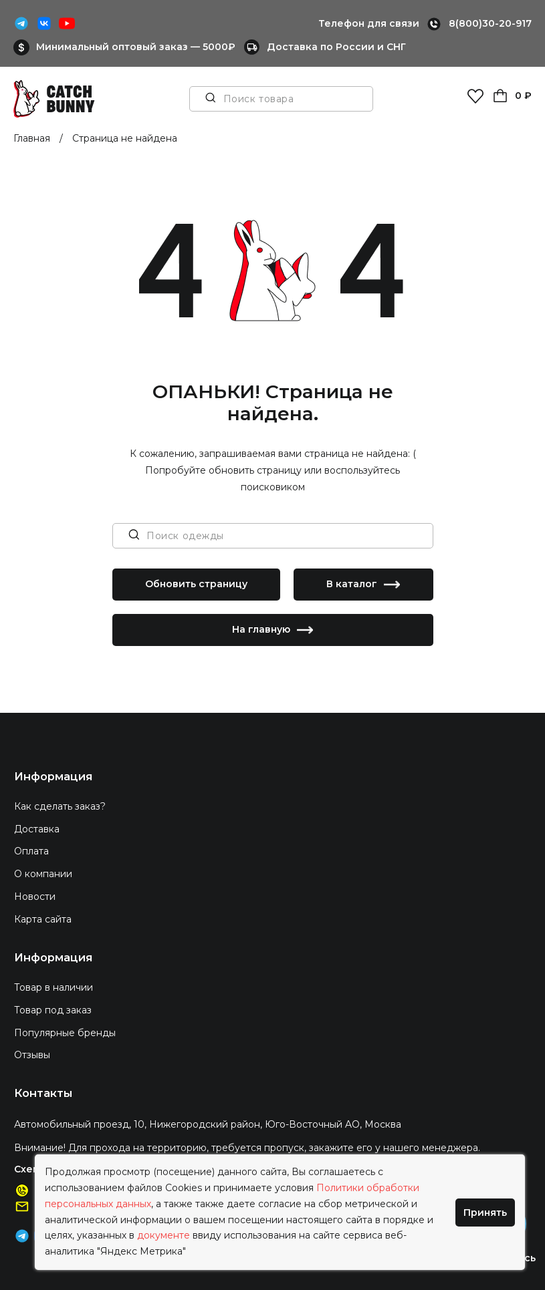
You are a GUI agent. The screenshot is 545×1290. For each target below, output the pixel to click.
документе (163, 1235)
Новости (35, 897)
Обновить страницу (196, 584)
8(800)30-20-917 (490, 23)
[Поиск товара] (211, 99)
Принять (485, 1212)
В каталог (363, 585)
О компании (43, 874)
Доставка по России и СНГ (336, 47)
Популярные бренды (65, 1033)
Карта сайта (43, 919)
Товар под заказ (53, 1010)
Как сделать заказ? (60, 806)
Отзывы (32, 1055)
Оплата (31, 851)
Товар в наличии (53, 987)
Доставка (37, 829)
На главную (272, 630)
